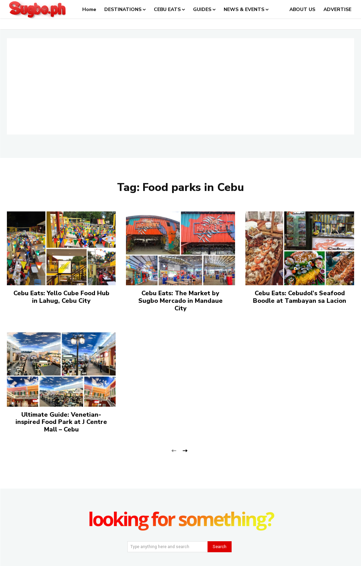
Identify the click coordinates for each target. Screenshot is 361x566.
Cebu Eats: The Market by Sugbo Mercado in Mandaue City (180, 300)
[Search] (220, 546)
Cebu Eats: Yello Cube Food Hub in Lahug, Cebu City (61, 297)
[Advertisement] (180, 86)
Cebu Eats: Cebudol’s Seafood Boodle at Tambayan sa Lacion (299, 297)
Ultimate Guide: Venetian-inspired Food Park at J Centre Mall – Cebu (61, 422)
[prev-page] (174, 450)
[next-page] (185, 450)
